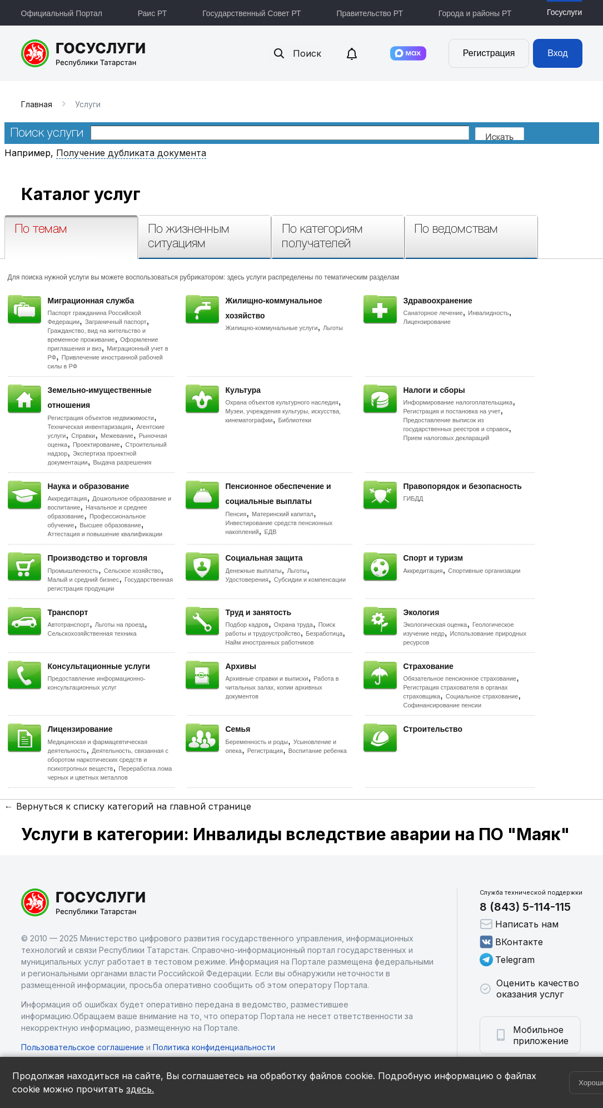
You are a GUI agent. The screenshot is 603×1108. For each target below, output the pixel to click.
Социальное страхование (482, 696)
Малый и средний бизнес (83, 579)
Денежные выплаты (254, 570)
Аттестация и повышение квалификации (105, 534)
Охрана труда (293, 624)
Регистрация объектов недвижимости (101, 418)
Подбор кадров (247, 624)
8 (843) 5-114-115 (525, 907)
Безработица (324, 633)
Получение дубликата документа (131, 152)
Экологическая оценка (435, 624)
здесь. (140, 1089)
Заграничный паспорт (116, 321)
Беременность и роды (257, 741)
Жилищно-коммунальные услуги (272, 328)
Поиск (296, 53)
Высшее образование (110, 525)
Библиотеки (295, 420)
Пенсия (236, 514)
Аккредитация (67, 498)
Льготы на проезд (119, 624)
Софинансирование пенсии (442, 705)
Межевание (117, 435)
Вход (557, 53)
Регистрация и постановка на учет (452, 411)
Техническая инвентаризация (89, 426)
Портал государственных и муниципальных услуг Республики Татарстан (83, 53)
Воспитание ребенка (317, 750)
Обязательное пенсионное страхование (459, 678)
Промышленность (73, 570)
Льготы (333, 328)
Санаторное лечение (433, 313)
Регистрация (489, 53)
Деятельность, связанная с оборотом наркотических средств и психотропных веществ (108, 759)
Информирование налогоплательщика (458, 402)
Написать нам (519, 924)
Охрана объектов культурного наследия (282, 402)
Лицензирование (427, 321)
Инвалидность (488, 313)
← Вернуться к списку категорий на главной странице (127, 806)
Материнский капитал (282, 514)
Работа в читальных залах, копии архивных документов (282, 687)
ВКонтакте (511, 942)
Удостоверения (247, 579)
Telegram (507, 959)
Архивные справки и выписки (267, 678)
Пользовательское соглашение (82, 1047)
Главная (36, 104)
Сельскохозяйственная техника (92, 633)
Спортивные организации (484, 570)
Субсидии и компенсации (310, 579)
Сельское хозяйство (132, 570)
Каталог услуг (81, 194)
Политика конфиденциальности (214, 1047)
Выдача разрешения (122, 462)
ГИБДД (413, 498)
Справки (83, 435)
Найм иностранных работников (270, 642)
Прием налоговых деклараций (446, 438)
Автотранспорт (69, 624)
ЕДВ (270, 531)
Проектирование (96, 444)
